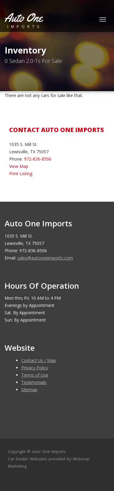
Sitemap (29, 389)
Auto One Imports (49, 451)
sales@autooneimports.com (45, 258)
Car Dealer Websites (27, 458)
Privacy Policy (34, 368)
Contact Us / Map (38, 360)
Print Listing (20, 173)
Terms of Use (34, 375)
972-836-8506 (37, 159)
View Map (18, 166)
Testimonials (34, 382)
